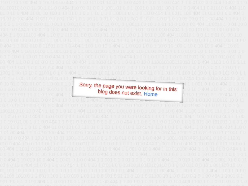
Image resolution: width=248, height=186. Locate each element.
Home (151, 94)
